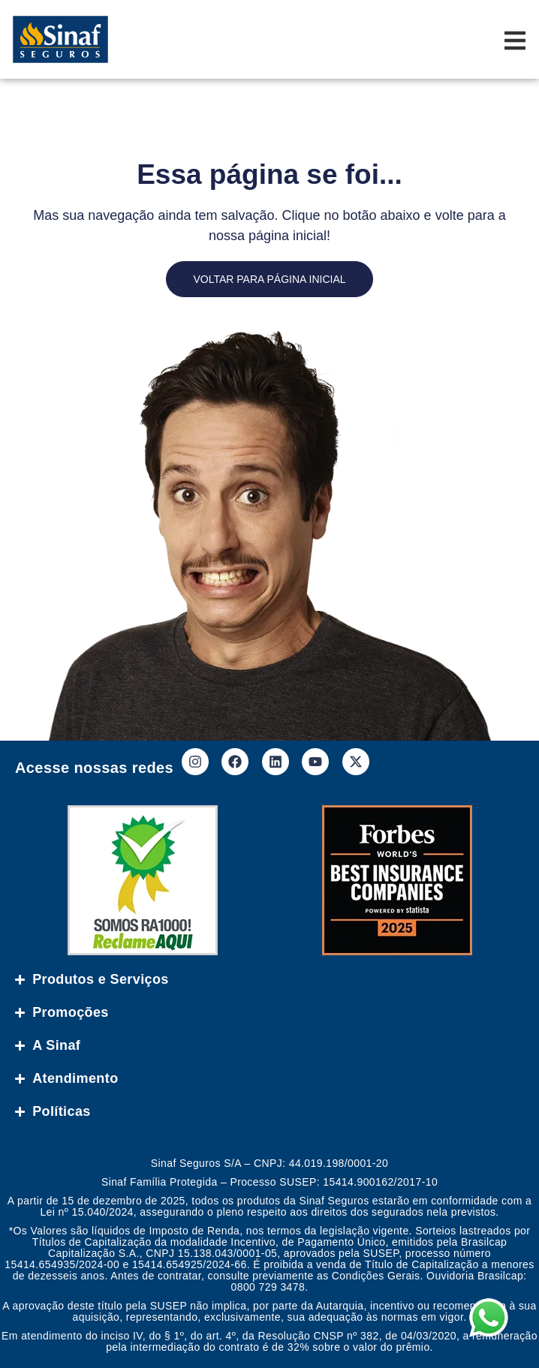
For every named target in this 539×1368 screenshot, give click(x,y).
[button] (503, 1332)
